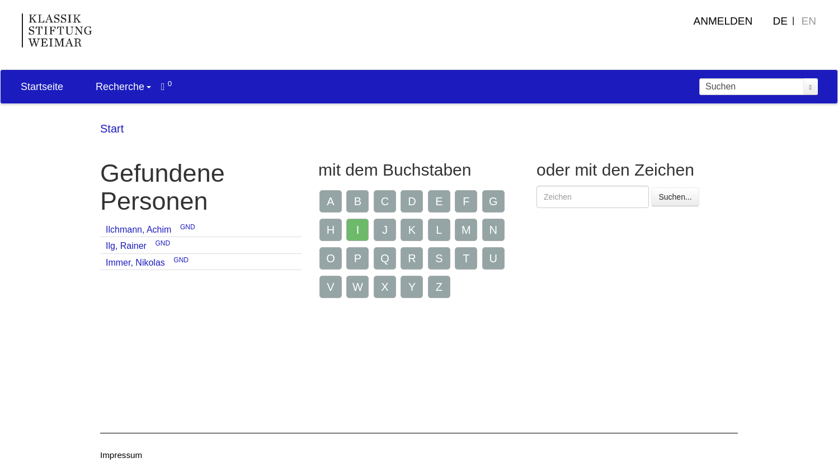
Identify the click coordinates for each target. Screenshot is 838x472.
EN (809, 21)
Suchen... (674, 196)
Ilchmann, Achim (138, 229)
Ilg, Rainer (126, 246)
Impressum (121, 455)
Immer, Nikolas (135, 262)
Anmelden (723, 21)
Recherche (123, 86)
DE (780, 21)
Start (112, 128)
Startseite (42, 86)
